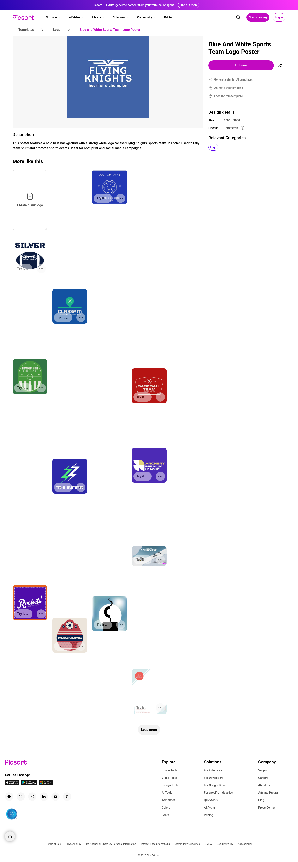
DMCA (208, 844)
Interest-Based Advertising (155, 844)
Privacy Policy (73, 844)
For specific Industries (218, 792)
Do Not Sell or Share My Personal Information (111, 844)
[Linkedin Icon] (44, 796)
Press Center (266, 807)
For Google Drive (215, 785)
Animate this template (228, 87)
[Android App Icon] (29, 784)
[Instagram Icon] (32, 796)
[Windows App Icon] (46, 784)
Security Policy (225, 844)
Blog (261, 800)
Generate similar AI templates (233, 79)
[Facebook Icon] (9, 796)
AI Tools (167, 792)
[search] (238, 17)
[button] (53, 17)
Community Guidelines (187, 844)
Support (263, 770)
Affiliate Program (269, 792)
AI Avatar (210, 807)
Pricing (208, 815)
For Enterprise (213, 770)
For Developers (213, 777)
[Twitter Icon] (21, 796)
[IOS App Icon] (12, 784)
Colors (166, 807)
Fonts (165, 815)
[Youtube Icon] (55, 796)
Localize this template (228, 96)
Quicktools (211, 800)
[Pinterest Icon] (67, 796)
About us (264, 785)
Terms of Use (53, 844)
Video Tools (169, 777)
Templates (168, 800)
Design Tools (170, 785)
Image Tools (170, 770)
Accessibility (245, 844)
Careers (263, 777)
